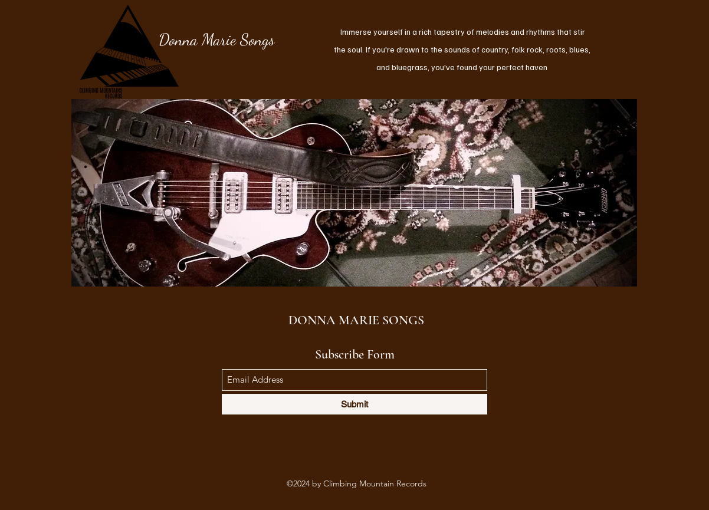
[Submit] (354, 404)
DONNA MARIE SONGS (356, 320)
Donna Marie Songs (217, 39)
